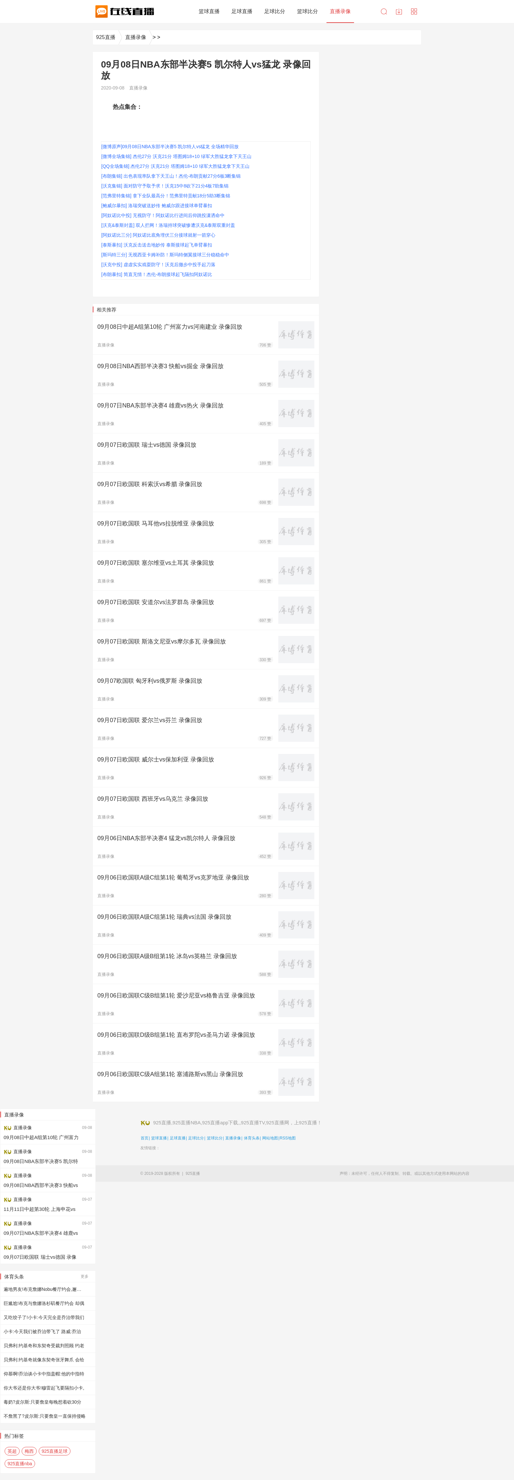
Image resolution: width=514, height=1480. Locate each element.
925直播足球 (55, 1451)
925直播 (105, 37)
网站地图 (270, 1138)
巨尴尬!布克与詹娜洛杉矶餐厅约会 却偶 (44, 1303)
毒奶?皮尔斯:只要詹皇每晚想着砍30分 (42, 1402)
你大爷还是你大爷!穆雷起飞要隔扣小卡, (44, 1388)
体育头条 (252, 1138)
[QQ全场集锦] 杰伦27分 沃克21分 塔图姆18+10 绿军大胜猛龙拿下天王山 (175, 166)
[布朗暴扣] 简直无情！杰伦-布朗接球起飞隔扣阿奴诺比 (156, 274)
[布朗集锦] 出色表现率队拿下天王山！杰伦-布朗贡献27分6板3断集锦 (171, 176)
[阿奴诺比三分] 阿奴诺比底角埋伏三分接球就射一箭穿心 (158, 235)
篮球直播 (159, 1138)
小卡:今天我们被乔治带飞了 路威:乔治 (42, 1331)
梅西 (29, 1451)
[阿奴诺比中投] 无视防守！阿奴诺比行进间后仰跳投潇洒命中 (163, 215)
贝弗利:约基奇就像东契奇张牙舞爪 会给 (44, 1359)
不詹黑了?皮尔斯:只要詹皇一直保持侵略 (45, 1416)
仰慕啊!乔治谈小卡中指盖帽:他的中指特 (44, 1373)
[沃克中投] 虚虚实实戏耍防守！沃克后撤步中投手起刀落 (158, 264)
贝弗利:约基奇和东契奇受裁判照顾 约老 (44, 1345)
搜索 (383, 11)
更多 (85, 1276)
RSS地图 (288, 1138)
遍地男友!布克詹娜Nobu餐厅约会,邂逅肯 (45, 1289)
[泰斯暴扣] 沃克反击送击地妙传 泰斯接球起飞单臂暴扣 (156, 244)
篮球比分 (215, 1138)
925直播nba (20, 1463)
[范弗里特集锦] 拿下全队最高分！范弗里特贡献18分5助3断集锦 (165, 195)
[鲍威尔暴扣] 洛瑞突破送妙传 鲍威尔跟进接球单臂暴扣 (156, 205)
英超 (12, 1451)
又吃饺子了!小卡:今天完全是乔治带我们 (44, 1317)
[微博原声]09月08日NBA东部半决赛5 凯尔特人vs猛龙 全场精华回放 (170, 146)
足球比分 (196, 1138)
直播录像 (135, 37)
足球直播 (178, 1138)
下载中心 (398, 11)
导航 (414, 11)
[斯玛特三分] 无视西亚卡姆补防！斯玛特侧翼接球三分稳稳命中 (165, 254)
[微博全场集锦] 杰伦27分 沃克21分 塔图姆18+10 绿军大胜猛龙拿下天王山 (176, 156)
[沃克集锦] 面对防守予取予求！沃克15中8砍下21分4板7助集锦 (164, 185)
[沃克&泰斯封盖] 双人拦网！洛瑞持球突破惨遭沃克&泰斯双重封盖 (168, 225)
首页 (144, 1138)
